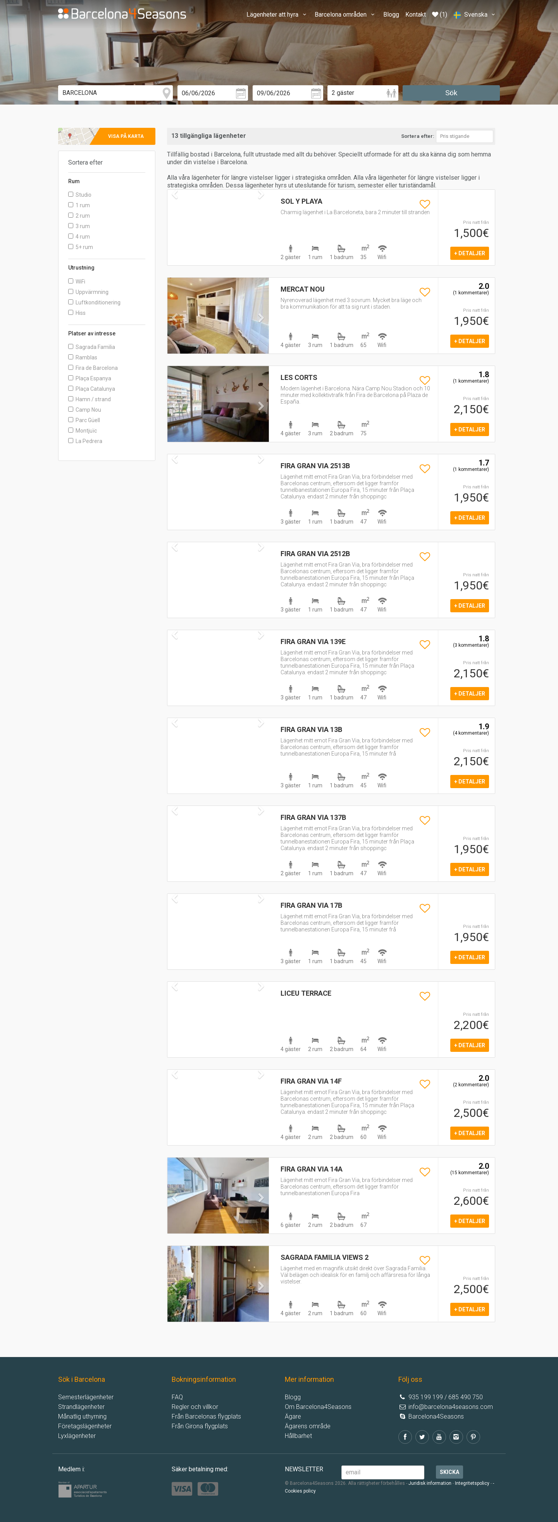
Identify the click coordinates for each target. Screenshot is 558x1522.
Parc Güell (84, 420)
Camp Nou (84, 410)
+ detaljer (469, 253)
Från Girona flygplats (200, 1426)
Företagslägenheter (85, 1426)
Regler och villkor (195, 1406)
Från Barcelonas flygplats (206, 1416)
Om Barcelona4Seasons (318, 1406)
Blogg (391, 14)
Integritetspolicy (472, 1483)
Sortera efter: (417, 136)
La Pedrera (85, 441)
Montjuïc (82, 431)
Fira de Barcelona (93, 368)
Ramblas (82, 357)
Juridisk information (429, 1483)
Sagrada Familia (91, 347)
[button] (175, 333)
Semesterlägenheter (86, 1397)
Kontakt (415, 14)
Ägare (293, 1416)
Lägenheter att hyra (277, 14)
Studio (79, 195)
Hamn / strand (89, 399)
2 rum (79, 216)
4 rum (79, 237)
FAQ (177, 1397)
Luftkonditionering (94, 302)
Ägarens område (308, 1426)
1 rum (79, 205)
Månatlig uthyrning (82, 1416)
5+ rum (80, 247)
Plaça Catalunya (91, 389)
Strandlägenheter (81, 1406)
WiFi (76, 281)
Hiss (77, 313)
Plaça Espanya (89, 378)
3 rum (79, 226)
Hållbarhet (298, 1436)
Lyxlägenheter (77, 1436)
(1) (439, 14)
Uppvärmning (88, 292)
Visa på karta (126, 136)
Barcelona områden (346, 14)
